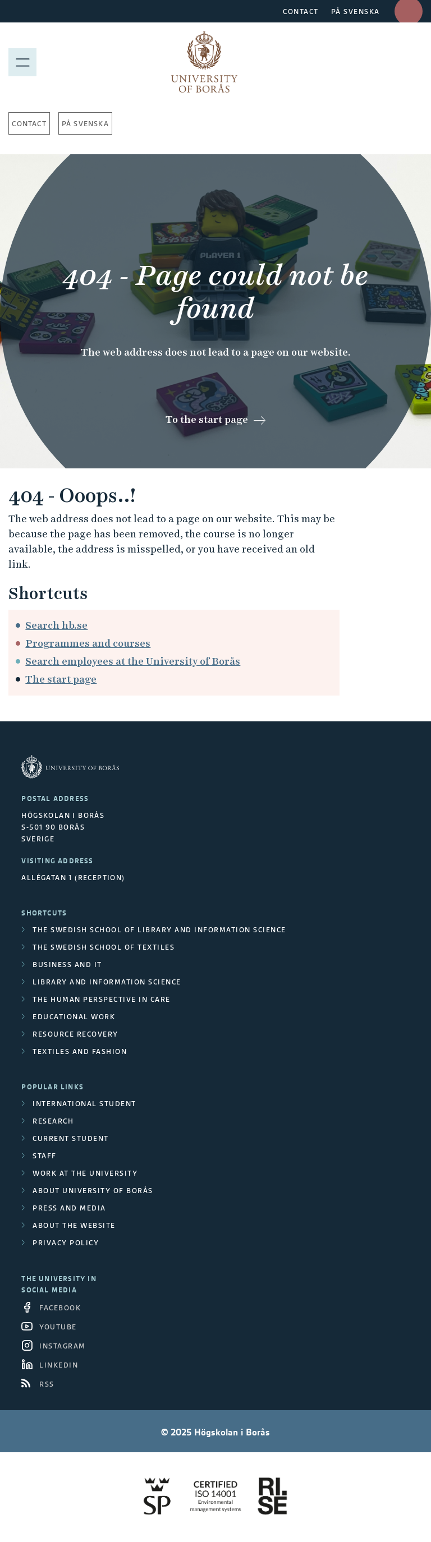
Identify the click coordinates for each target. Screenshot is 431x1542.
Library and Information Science (107, 982)
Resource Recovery (75, 1034)
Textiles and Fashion (80, 1051)
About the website (74, 1225)
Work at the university (85, 1173)
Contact (29, 123)
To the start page (207, 419)
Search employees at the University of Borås (132, 661)
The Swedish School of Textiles (104, 947)
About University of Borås (93, 1190)
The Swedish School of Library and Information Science (159, 930)
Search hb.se (56, 625)
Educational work (74, 1016)
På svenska (85, 123)
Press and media (69, 1208)
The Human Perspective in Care (102, 999)
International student (84, 1103)
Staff (45, 1156)
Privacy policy (66, 1243)
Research (53, 1121)
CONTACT (301, 11)
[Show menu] (22, 62)
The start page (61, 679)
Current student (71, 1138)
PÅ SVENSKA (355, 11)
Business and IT (67, 964)
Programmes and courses (87, 643)
